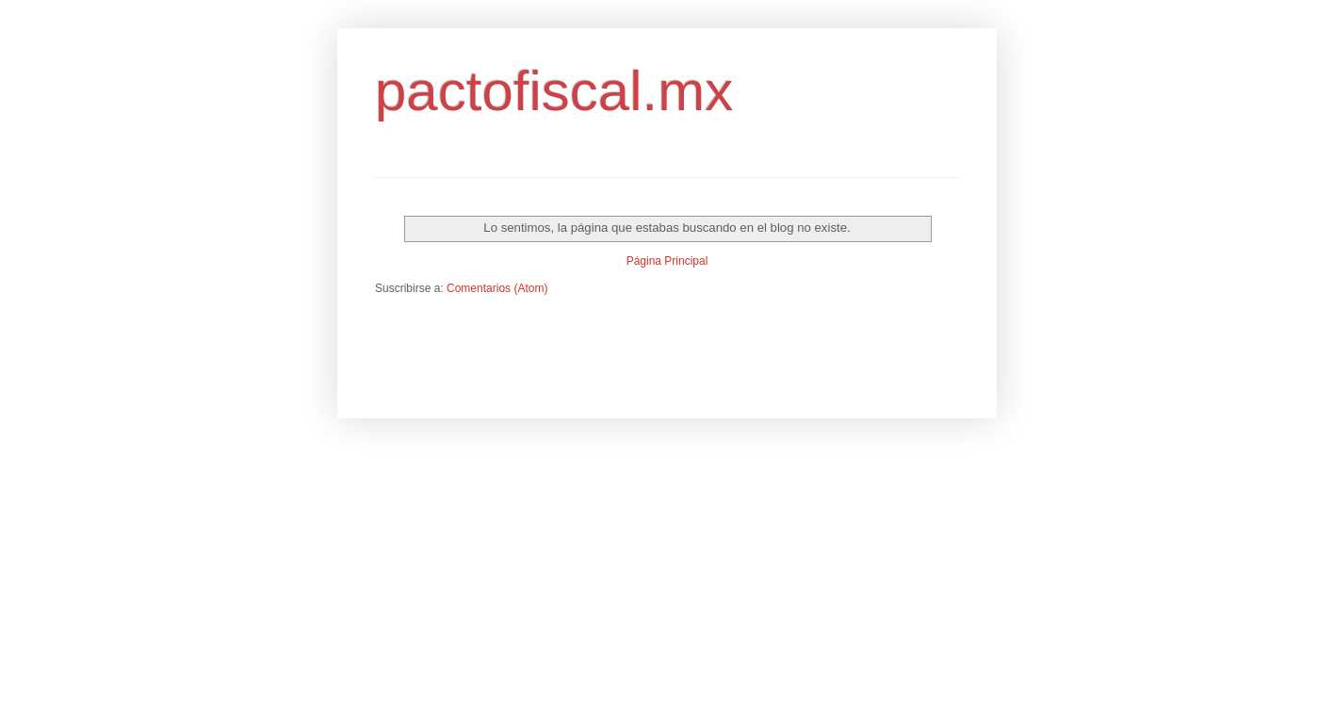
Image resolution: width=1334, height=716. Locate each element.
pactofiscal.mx (554, 90)
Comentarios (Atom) (497, 288)
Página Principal (667, 261)
